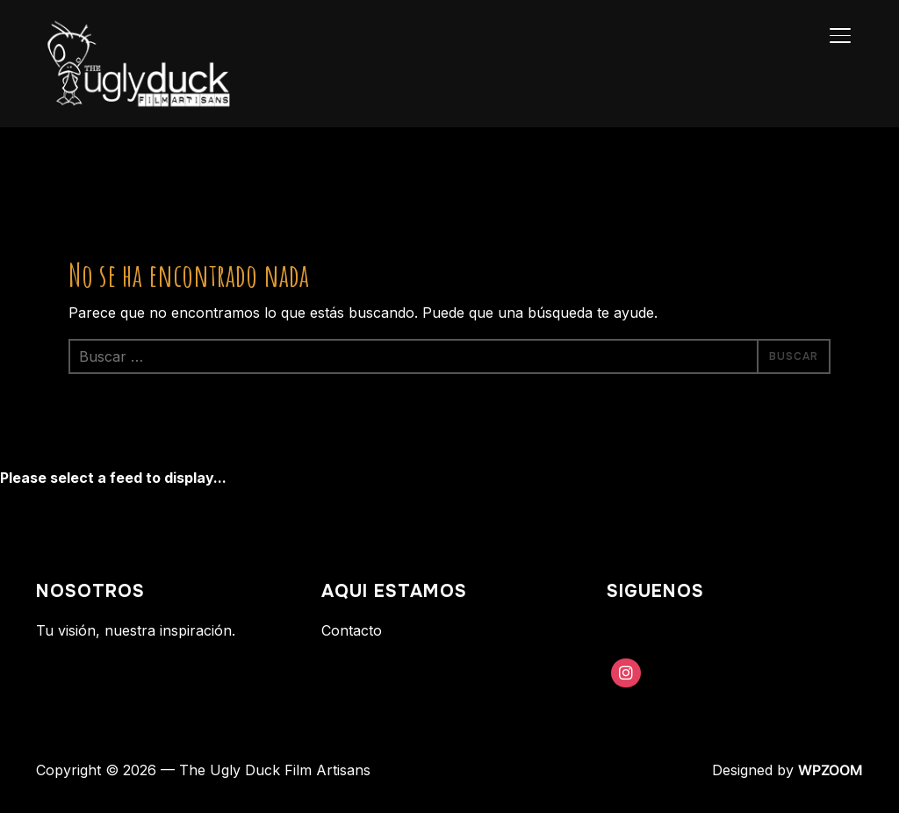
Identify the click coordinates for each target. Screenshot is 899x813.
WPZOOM (830, 770)
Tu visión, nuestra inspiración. (135, 630)
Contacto (351, 630)
